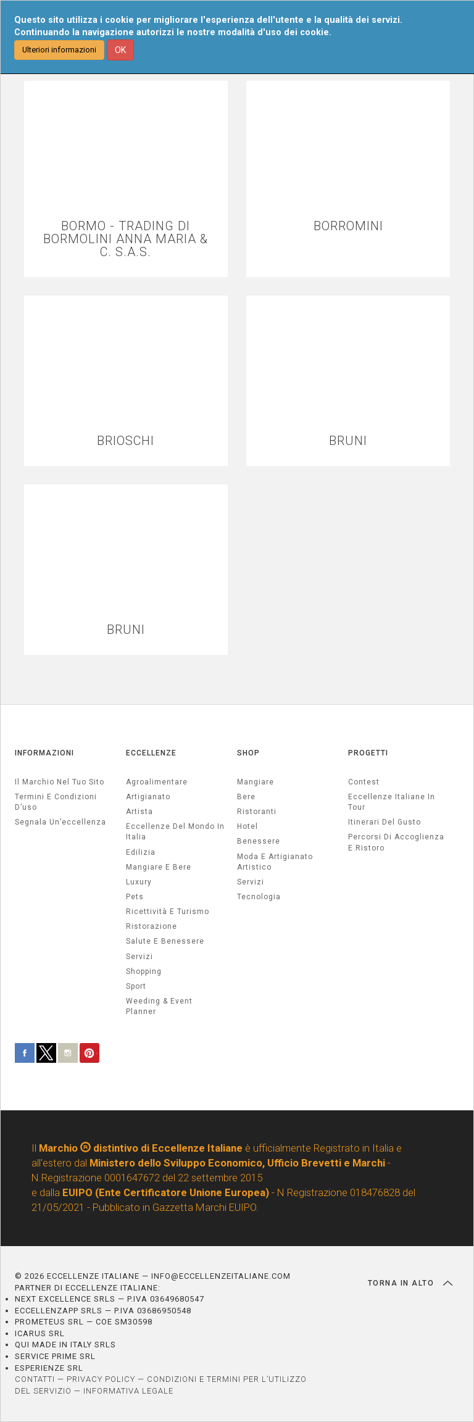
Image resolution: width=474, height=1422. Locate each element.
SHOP (248, 753)
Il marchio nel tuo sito (59, 782)
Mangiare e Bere (158, 867)
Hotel (247, 826)
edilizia (141, 852)
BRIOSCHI (125, 440)
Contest (364, 782)
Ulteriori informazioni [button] (59, 49)
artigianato (148, 796)
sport (136, 986)
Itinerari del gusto (384, 822)
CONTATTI (35, 1379)
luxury (139, 882)
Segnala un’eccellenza (60, 822)
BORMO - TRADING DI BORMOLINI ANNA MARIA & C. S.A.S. (125, 239)
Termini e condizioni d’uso (56, 802)
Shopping (144, 971)
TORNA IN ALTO (410, 1283)
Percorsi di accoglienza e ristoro (396, 842)
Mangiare (255, 782)
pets (135, 896)
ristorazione (151, 926)
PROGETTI (368, 753)
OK (120, 50)
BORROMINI (348, 226)
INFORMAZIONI (44, 753)
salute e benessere (165, 941)
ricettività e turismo (167, 911)
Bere (246, 796)
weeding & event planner (159, 1006)
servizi (139, 956)
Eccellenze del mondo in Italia (175, 831)
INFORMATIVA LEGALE (128, 1390)
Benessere (258, 841)
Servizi (250, 882)
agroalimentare (157, 782)
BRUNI (348, 440)
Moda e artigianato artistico (275, 861)
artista (139, 811)
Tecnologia (259, 896)
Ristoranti (256, 811)
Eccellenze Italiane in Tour (391, 802)
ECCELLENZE (151, 753)
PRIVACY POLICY (101, 1379)
